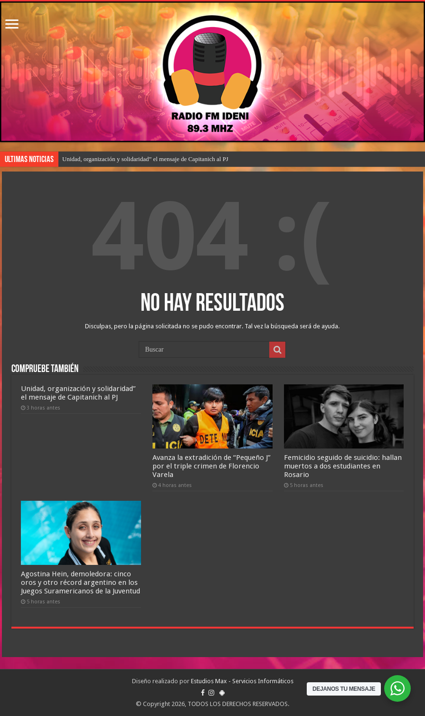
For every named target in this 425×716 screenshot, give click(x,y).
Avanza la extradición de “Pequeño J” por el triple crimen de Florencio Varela (211, 466)
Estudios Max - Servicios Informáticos (242, 681)
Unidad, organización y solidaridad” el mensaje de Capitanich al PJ (145, 158)
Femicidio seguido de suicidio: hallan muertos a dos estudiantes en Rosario (343, 466)
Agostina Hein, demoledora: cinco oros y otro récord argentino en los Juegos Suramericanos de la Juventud (80, 582)
